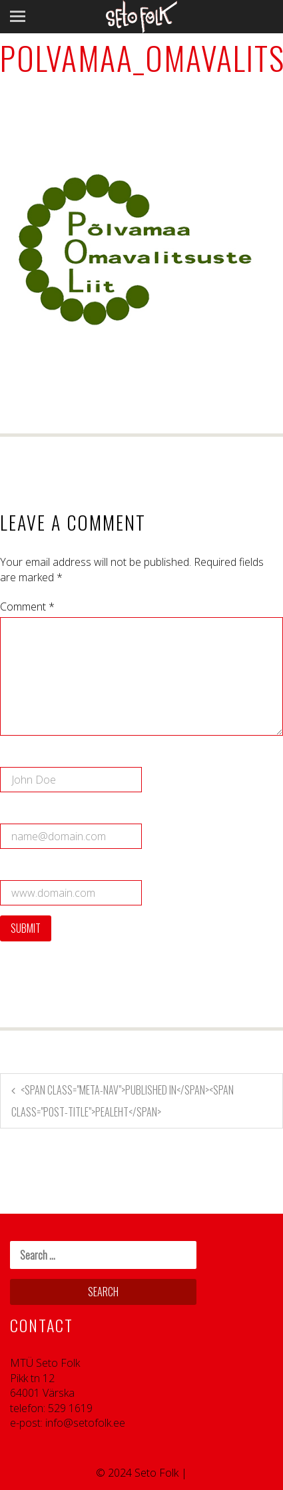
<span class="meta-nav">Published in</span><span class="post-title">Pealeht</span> (122, 1101)
